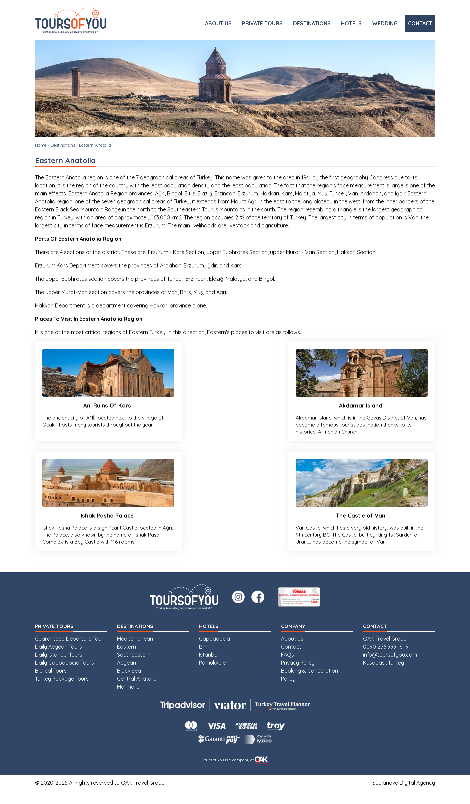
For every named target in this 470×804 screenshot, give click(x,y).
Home (41, 145)
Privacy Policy (298, 675)
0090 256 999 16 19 (386, 659)
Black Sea (129, 683)
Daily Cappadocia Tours (64, 675)
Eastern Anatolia (95, 145)
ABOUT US (218, 23)
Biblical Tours (51, 683)
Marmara (128, 699)
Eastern (126, 659)
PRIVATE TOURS (262, 23)
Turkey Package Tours (62, 691)
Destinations (63, 145)
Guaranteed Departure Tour (69, 651)
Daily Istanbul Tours (58, 667)
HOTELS (351, 23)
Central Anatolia (137, 691)
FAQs (287, 667)
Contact (291, 659)
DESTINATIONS (312, 23)
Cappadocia (214, 651)
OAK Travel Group (385, 651)
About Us (292, 651)
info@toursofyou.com (390, 667)
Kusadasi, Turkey (383, 675)
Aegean (126, 675)
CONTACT (420, 23)
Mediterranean (135, 651)
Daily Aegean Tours (58, 659)
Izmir (204, 659)
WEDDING (385, 23)
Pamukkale (212, 675)
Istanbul (208, 667)
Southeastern (133, 667)
